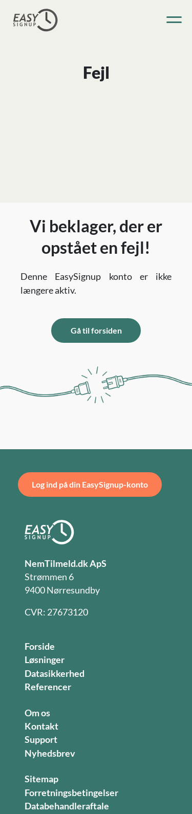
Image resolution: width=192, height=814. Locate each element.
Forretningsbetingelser (71, 792)
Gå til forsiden (96, 330)
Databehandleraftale (67, 806)
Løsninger (45, 659)
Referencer (48, 686)
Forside (40, 646)
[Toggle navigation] (174, 20)
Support (41, 739)
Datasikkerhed (54, 673)
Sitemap (41, 779)
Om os (37, 713)
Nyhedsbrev (50, 753)
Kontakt (41, 726)
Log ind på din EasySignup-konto (90, 484)
